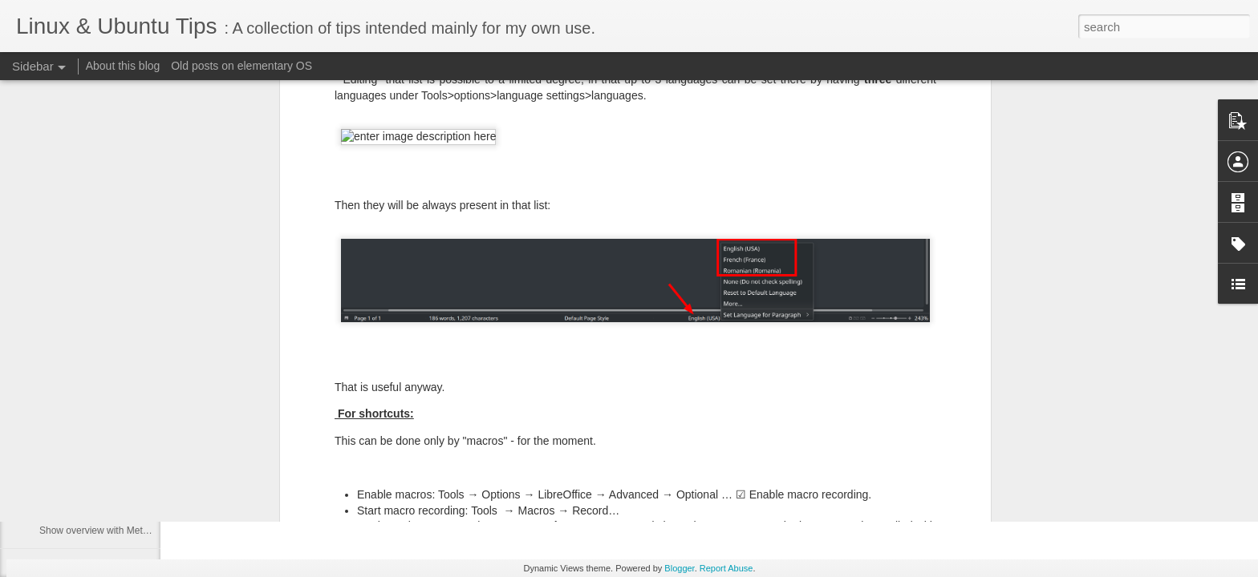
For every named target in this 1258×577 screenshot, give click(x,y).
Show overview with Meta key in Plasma (124, 530)
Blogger (679, 568)
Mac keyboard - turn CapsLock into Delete (129, 422)
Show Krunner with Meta (91, 458)
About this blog (123, 65)
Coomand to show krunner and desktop (123, 494)
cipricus (547, 421)
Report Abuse (726, 568)
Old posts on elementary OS (241, 65)
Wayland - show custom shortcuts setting (126, 386)
